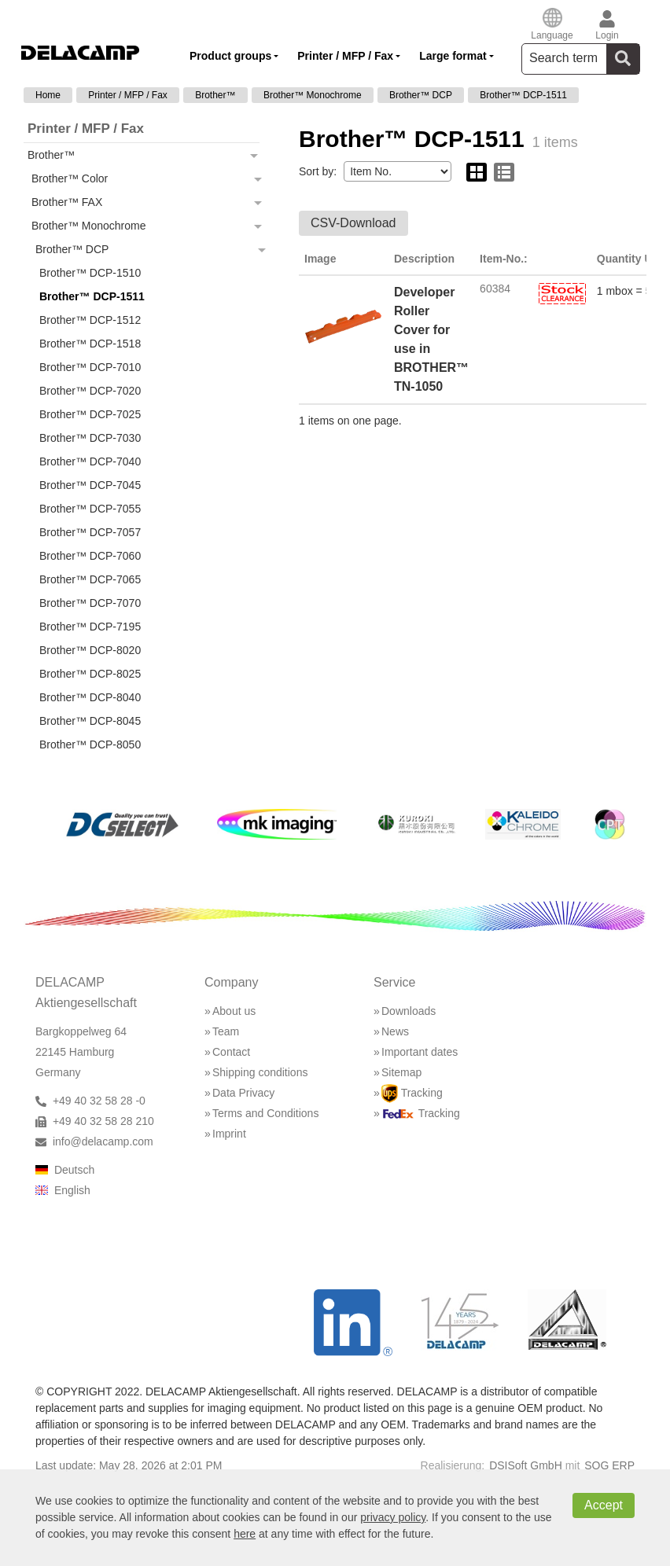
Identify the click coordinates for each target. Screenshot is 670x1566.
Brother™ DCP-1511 (523, 95)
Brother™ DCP (420, 95)
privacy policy (392, 1517)
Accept (603, 1505)
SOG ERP (609, 1465)
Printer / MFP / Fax (127, 95)
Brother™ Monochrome (312, 95)
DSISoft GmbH (525, 1465)
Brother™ (215, 95)
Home (48, 95)
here (245, 1533)
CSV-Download (353, 223)
